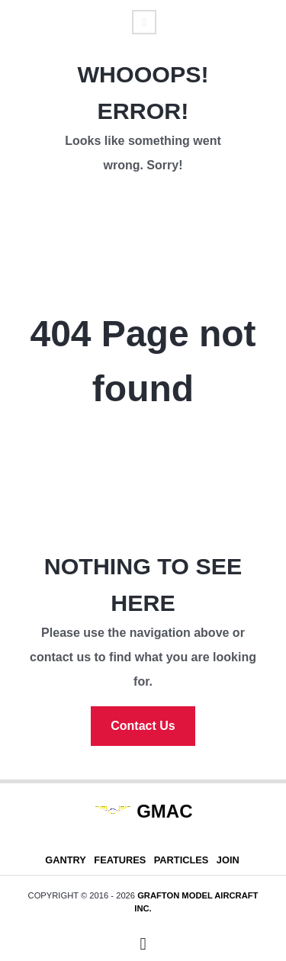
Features (120, 860)
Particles (181, 860)
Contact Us (143, 725)
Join (228, 860)
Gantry (65, 860)
